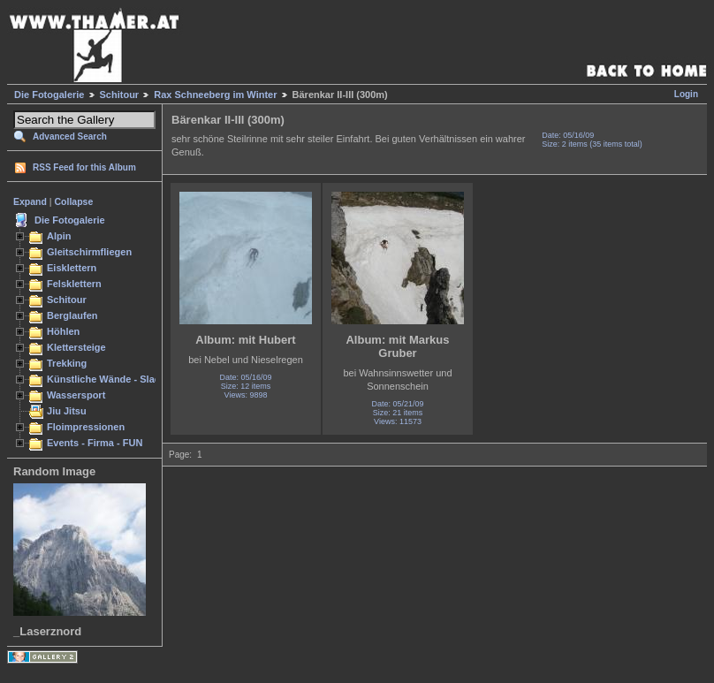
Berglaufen (72, 315)
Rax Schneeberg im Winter (215, 94)
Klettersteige (76, 347)
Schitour (120, 94)
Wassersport (76, 395)
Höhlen (63, 331)
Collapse (74, 201)
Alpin (59, 236)
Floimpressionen (86, 426)
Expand (30, 201)
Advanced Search (70, 136)
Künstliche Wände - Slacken (112, 379)
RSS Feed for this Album (84, 167)
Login (686, 94)
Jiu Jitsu (67, 411)
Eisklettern (71, 267)
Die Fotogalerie (49, 94)
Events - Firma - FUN (94, 442)
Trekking (67, 363)
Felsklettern (74, 283)
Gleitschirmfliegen (89, 252)
